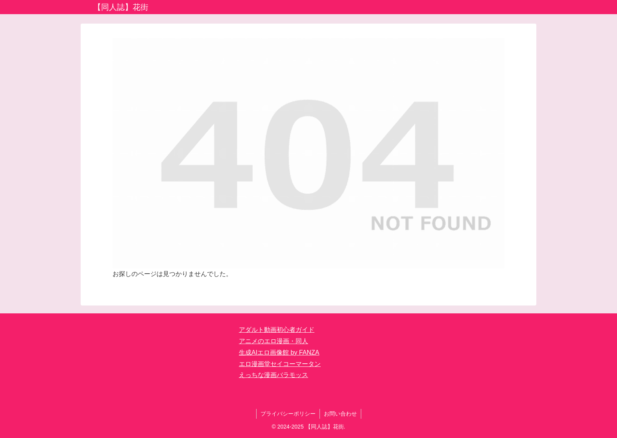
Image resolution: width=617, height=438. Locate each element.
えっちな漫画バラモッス (273, 375)
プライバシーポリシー (288, 413)
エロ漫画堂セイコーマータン (280, 364)
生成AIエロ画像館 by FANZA (279, 352)
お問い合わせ (340, 413)
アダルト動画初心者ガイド (276, 329)
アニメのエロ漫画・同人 (273, 341)
